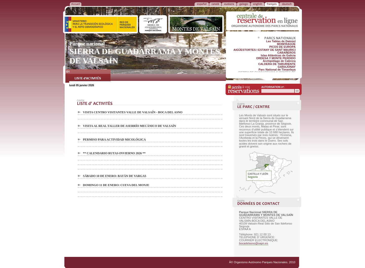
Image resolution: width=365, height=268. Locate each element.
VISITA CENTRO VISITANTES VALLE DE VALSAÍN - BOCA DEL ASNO (132, 112)
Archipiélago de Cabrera (279, 60)
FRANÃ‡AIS (272, 4)
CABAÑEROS (286, 52)
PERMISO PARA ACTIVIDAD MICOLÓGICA (114, 139)
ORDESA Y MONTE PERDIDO (276, 58)
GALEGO (243, 4)
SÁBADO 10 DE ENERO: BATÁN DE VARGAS (114, 176)
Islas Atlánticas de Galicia (278, 55)
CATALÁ (215, 4)
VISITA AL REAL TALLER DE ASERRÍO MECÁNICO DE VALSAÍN (129, 126)
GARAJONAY (287, 66)
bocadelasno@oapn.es (253, 243)
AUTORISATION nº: (272, 87)
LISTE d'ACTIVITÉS (88, 76)
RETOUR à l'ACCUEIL (75, 4)
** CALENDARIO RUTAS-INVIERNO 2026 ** (114, 153)
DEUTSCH (286, 4)
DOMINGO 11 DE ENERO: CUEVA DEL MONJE (116, 185)
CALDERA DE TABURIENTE (277, 63)
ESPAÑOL (201, 4)
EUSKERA (229, 4)
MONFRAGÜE (286, 44)
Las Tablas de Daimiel (281, 41)
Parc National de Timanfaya (277, 69)
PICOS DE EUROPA (282, 46)
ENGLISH (257, 4)
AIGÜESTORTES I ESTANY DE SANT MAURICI (264, 49)
